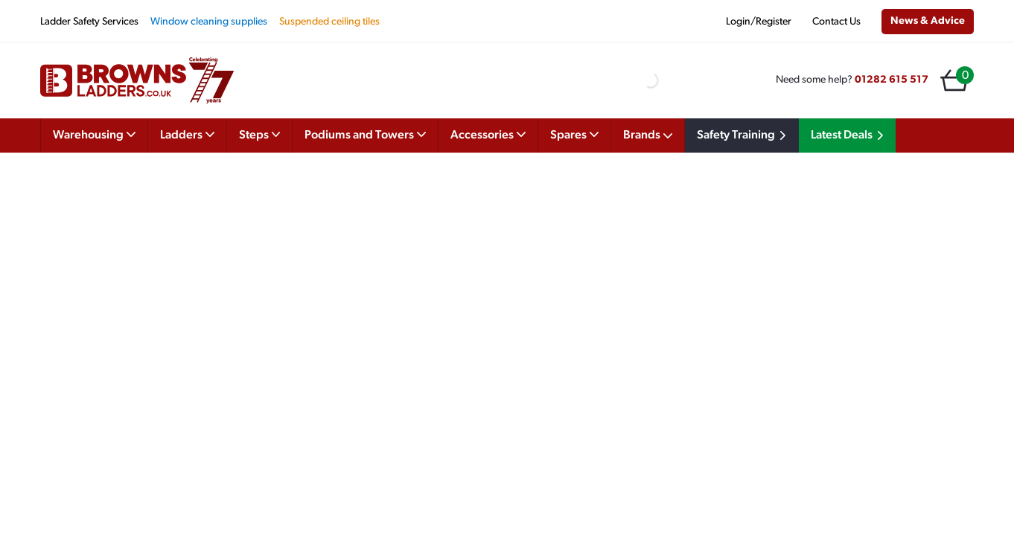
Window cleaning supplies (208, 22)
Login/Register (758, 22)
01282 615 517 (891, 80)
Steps (260, 134)
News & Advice (927, 21)
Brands (647, 135)
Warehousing (94, 134)
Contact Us (836, 22)
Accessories (488, 134)
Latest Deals (849, 135)
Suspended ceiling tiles (329, 22)
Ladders (187, 134)
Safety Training (744, 135)
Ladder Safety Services (89, 22)
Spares (574, 134)
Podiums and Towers (365, 134)
